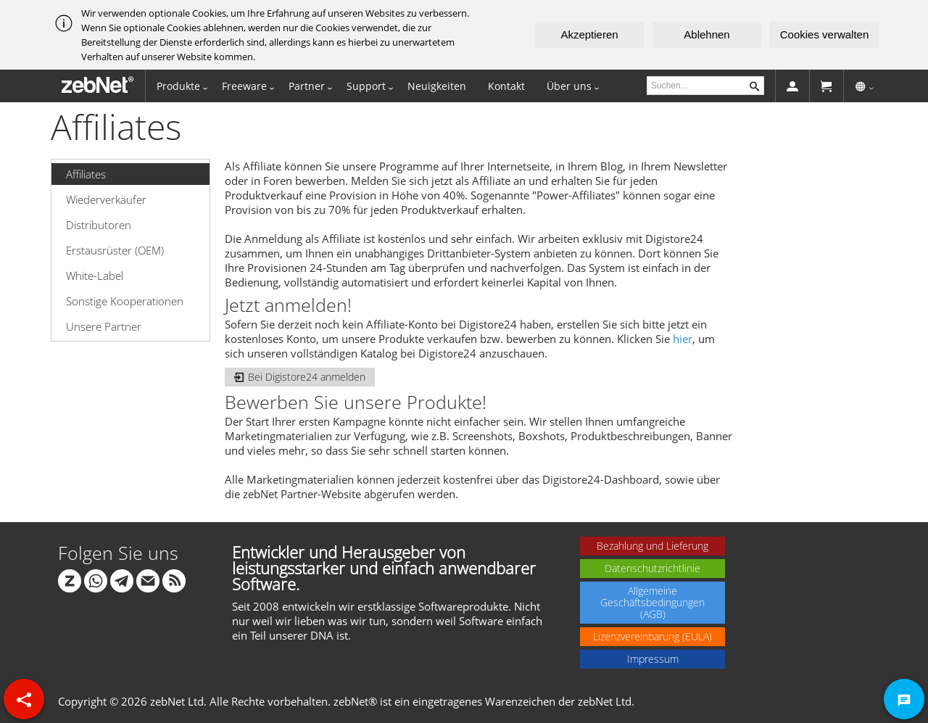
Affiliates (86, 174)
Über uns (569, 86)
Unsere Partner (103, 326)
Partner (307, 86)
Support (366, 86)
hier (682, 338)
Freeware (244, 86)
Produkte (178, 86)
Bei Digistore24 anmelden (299, 377)
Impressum (653, 659)
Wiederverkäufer (106, 199)
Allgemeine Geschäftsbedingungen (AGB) (652, 602)
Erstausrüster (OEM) (115, 250)
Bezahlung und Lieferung (652, 546)
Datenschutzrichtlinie (652, 568)
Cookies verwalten (824, 34)
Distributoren (98, 225)
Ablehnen (706, 34)
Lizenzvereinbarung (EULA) (652, 636)
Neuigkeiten (436, 86)
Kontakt (506, 86)
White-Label (94, 275)
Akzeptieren (589, 34)
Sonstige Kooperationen (124, 301)
